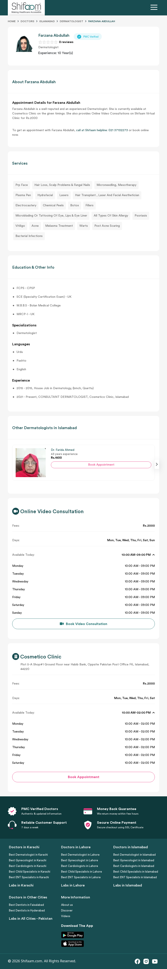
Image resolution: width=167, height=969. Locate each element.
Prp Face (21, 185)
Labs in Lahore (73, 885)
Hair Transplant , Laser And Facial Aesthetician (107, 195)
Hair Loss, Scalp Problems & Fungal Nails (62, 185)
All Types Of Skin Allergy (111, 215)
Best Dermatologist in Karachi (28, 854)
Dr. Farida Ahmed (62, 449)
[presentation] (156, 464)
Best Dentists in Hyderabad (27, 910)
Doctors (27, 21)
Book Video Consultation (86, 624)
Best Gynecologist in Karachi (27, 860)
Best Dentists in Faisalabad (26, 904)
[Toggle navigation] (154, 8)
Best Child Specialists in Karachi (29, 871)
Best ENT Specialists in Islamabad (135, 877)
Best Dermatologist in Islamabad (134, 854)
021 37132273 (118, 130)
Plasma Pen (23, 195)
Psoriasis (141, 215)
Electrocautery (25, 205)
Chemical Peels (53, 205)
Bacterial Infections (29, 236)
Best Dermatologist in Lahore (80, 854)
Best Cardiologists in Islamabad (133, 866)
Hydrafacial (45, 195)
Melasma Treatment (59, 225)
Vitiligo (20, 225)
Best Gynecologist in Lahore (79, 860)
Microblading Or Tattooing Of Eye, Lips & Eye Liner (51, 215)
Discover (67, 910)
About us (67, 904)
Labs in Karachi (21, 885)
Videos (65, 916)
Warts (83, 225)
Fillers (89, 205)
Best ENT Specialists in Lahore (81, 877)
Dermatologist (71, 21)
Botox (74, 205)
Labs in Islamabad (127, 885)
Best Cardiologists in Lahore (79, 866)
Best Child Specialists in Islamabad (135, 871)
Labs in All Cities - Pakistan (30, 918)
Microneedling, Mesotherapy (116, 185)
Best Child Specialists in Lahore (81, 871)
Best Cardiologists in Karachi (27, 866)
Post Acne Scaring (107, 225)
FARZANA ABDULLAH (101, 21)
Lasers (63, 195)
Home (12, 21)
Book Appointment (101, 464)
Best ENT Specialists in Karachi (29, 877)
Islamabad (47, 21)
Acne (35, 225)
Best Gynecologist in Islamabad (133, 860)
